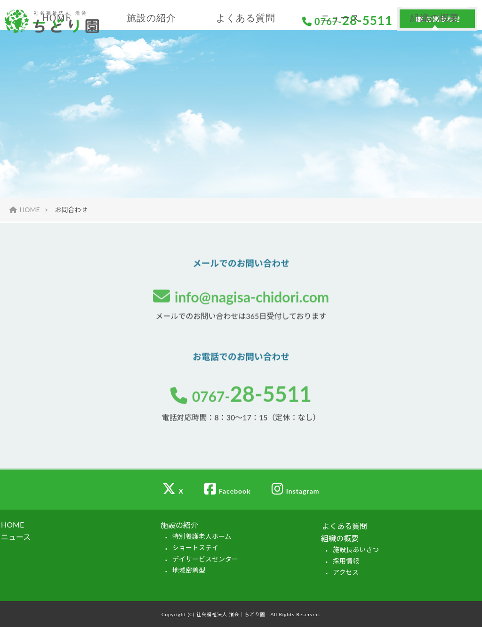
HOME (57, 59)
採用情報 (346, 561)
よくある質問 (245, 59)
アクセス (346, 572)
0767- (241, 396)
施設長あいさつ (356, 549)
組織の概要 (434, 59)
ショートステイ (195, 548)
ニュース (340, 59)
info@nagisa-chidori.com (241, 297)
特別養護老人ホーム (202, 536)
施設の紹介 (151, 59)
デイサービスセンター (205, 559)
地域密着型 (188, 570)
